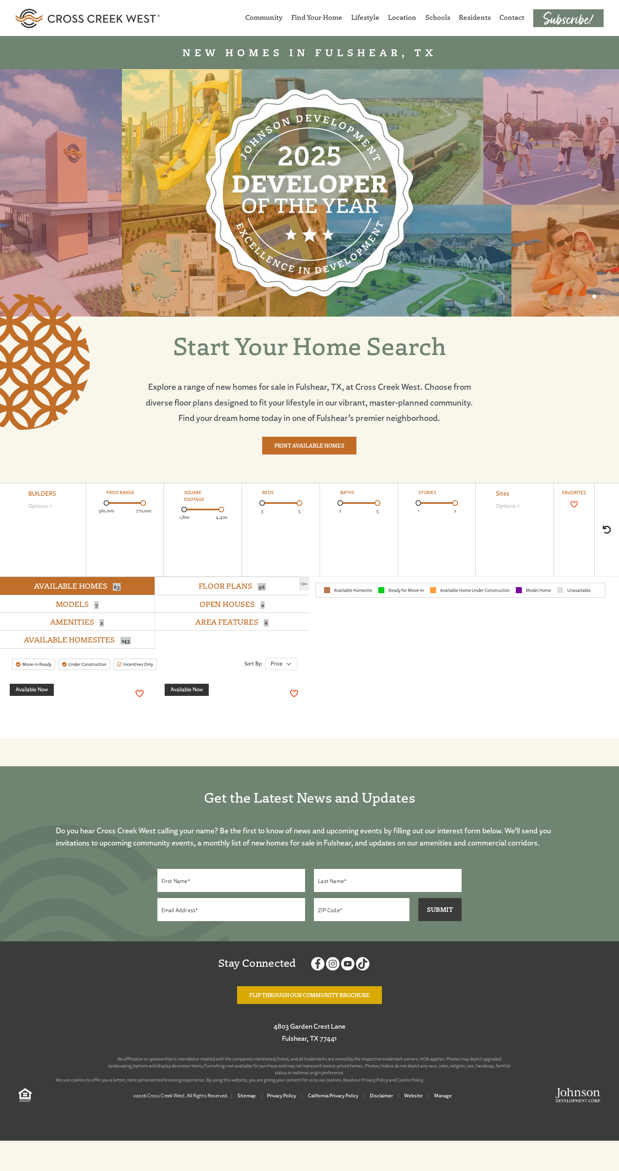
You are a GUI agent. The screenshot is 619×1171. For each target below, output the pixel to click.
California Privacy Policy (333, 1096)
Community (264, 17)
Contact (511, 17)
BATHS (347, 492)
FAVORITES (574, 493)
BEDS (267, 492)
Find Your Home (316, 17)
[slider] (106, 503)
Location (402, 17)
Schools (437, 17)
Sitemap (246, 1096)
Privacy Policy (374, 1080)
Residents (475, 17)
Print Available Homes (309, 449)
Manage (443, 1096)
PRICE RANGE (120, 492)
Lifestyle (365, 17)
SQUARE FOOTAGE (194, 496)
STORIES (427, 492)
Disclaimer (381, 1096)
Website (413, 1096)
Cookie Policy (410, 1080)
